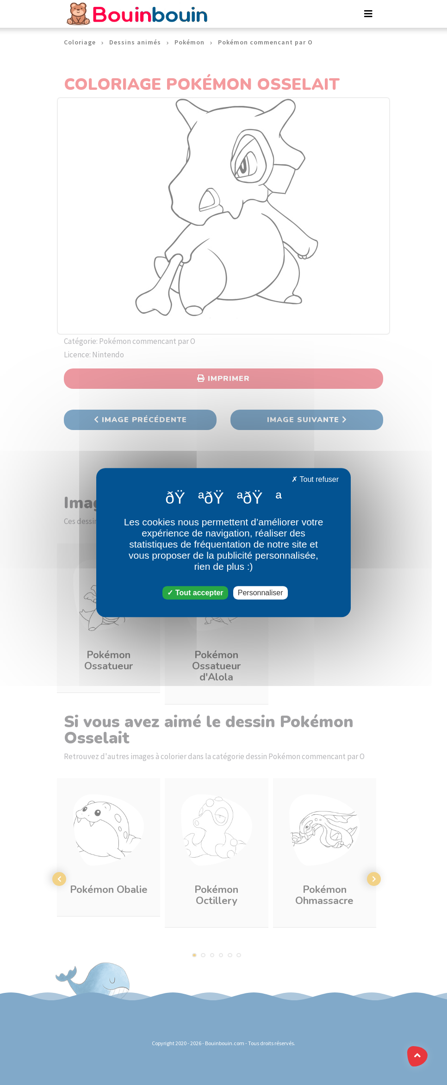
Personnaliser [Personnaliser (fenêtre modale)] (260, 593)
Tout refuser (315, 479)
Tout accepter (195, 593)
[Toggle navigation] (368, 14)
